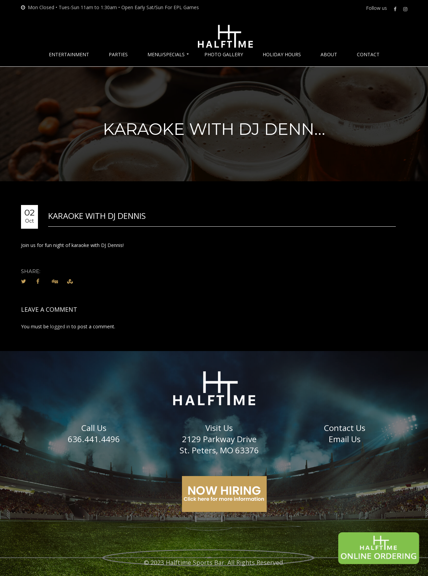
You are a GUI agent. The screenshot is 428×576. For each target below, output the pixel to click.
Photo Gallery (223, 54)
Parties (118, 54)
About (329, 54)
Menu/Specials (166, 54)
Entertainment (69, 54)
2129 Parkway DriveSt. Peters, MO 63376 (219, 444)
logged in (60, 326)
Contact (368, 54)
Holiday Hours (282, 54)
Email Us (345, 439)
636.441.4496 (94, 439)
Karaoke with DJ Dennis (97, 215)
